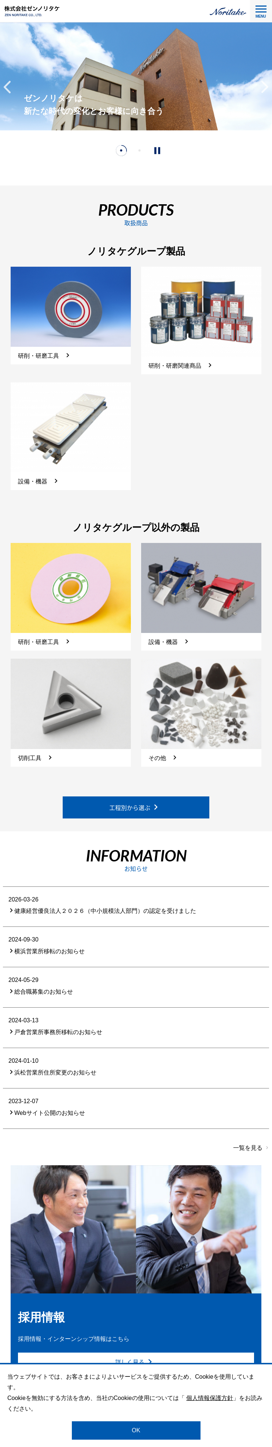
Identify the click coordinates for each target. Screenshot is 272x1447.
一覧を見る (247, 1148)
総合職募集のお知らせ (40, 992)
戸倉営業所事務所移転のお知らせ (55, 1032)
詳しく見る (134, 1362)
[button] (7, 87)
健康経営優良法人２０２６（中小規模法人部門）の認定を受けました (102, 911)
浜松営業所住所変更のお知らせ (52, 1072)
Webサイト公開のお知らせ (46, 1113)
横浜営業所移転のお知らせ (46, 951)
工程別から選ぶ (134, 807)
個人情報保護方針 (209, 1398)
